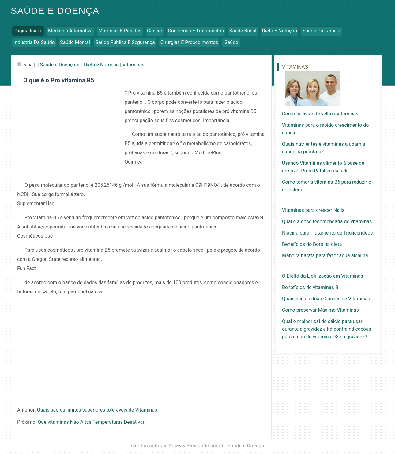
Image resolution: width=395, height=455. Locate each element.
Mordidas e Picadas (119, 31)
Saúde (231, 42)
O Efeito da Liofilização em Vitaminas (322, 276)
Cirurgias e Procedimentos (189, 42)
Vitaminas (133, 65)
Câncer (154, 31)
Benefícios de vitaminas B (310, 287)
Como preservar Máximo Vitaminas (320, 310)
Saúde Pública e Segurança (125, 42)
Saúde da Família (321, 31)
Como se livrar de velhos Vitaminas (320, 114)
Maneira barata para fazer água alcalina (325, 255)
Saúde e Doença (55, 10)
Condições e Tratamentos (196, 31)
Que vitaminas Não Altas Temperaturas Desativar (91, 422)
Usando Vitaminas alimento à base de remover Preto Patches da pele (323, 167)
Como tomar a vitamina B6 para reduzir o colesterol (326, 186)
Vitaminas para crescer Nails (313, 210)
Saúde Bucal (242, 31)
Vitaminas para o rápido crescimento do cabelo (325, 129)
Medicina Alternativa (70, 31)
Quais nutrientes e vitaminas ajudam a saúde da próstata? (323, 148)
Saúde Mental (75, 42)
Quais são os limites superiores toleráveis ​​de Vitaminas (97, 410)
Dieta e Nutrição (279, 31)
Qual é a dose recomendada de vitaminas (327, 221)
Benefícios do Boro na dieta (312, 244)
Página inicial (28, 31)
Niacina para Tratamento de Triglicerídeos (327, 233)
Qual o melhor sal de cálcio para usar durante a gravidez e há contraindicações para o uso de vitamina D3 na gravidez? (326, 329)
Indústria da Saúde (34, 42)
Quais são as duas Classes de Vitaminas (326, 299)
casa (27, 65)
